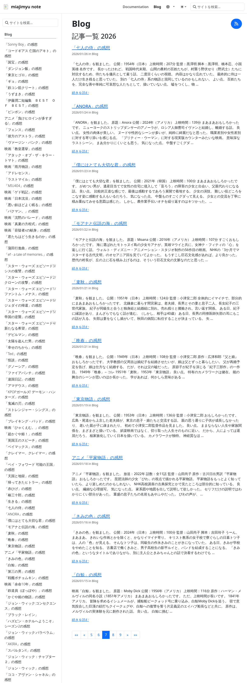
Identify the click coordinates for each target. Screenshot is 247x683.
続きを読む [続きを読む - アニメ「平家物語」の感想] (80, 502)
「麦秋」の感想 (87, 282)
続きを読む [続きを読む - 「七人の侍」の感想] (80, 92)
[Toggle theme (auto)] (183, 7)
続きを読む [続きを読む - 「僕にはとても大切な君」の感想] (80, 210)
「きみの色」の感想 (91, 516)
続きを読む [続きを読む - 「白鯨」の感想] (80, 619)
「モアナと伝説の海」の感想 (99, 223)
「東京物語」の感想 (91, 399)
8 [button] (113, 635)
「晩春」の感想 (87, 340)
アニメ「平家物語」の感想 (97, 457)
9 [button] (120, 635)
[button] (170, 7)
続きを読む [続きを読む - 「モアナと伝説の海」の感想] (80, 268)
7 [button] (106, 635)
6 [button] (99, 635)
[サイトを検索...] (217, 7)
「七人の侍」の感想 (91, 47)
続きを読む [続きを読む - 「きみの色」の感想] (80, 561)
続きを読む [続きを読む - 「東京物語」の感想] (80, 444)
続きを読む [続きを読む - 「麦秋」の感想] (80, 327)
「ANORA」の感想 (90, 106)
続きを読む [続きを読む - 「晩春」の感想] (80, 385)
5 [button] (91, 635)
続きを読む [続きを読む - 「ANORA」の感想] (80, 151)
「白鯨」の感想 (87, 575)
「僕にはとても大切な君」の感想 (103, 165)
